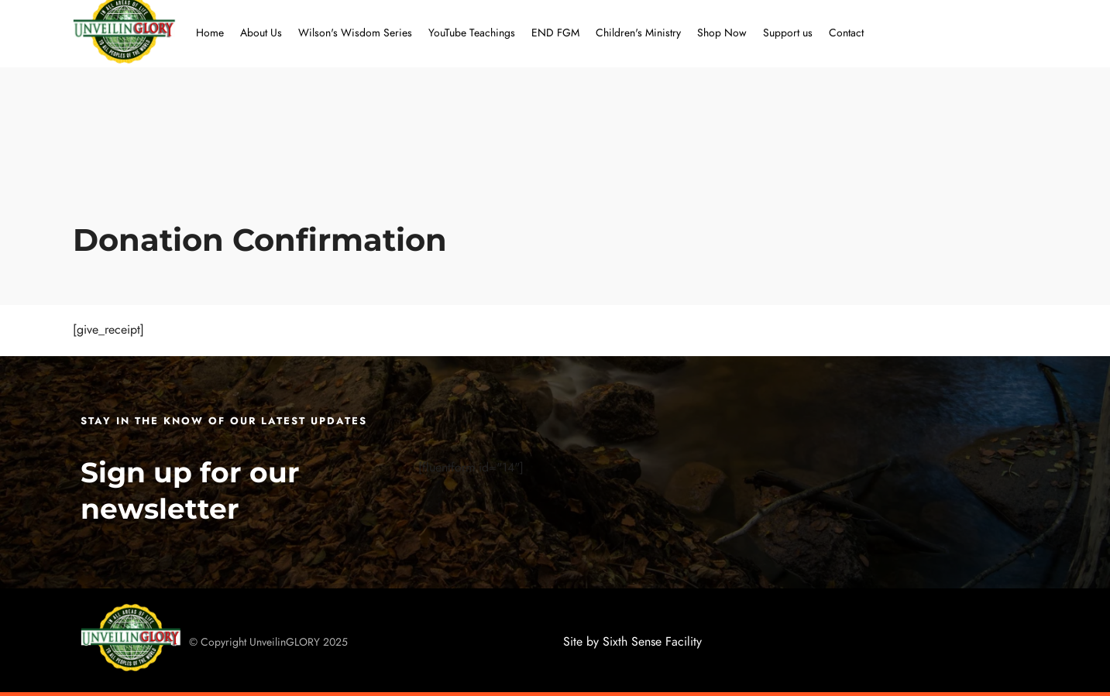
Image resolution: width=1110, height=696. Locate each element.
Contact (846, 33)
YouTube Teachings (471, 33)
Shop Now (722, 33)
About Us (261, 33)
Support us (788, 33)
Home (210, 33)
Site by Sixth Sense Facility (632, 641)
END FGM (555, 33)
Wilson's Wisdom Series (355, 33)
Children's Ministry (638, 33)
